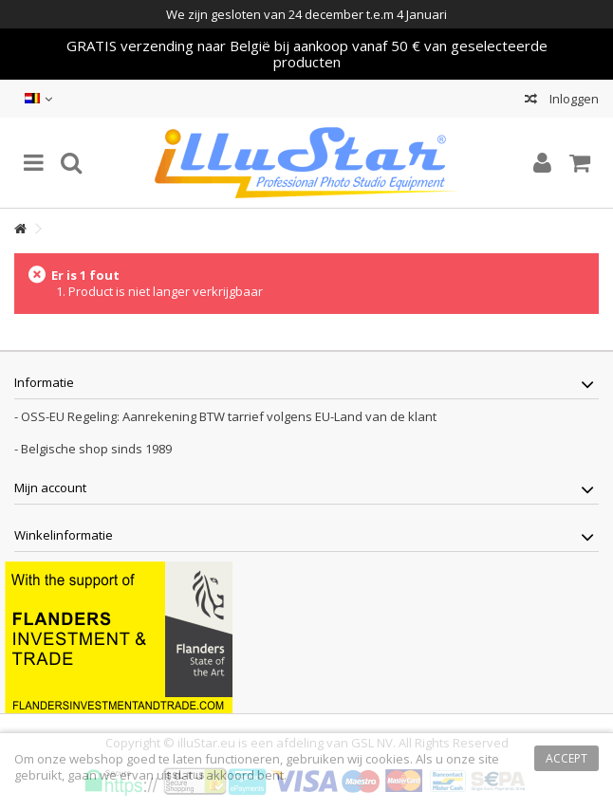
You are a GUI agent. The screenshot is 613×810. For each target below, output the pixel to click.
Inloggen (573, 98)
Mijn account (50, 487)
